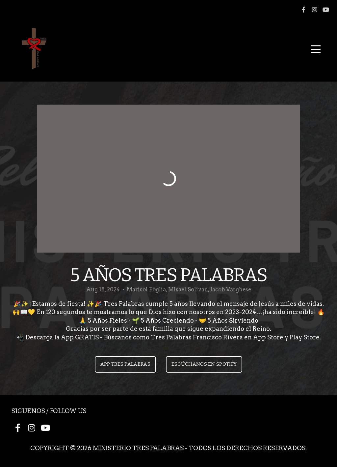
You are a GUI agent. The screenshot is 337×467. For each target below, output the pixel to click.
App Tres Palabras (125, 364)
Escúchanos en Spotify (204, 364)
